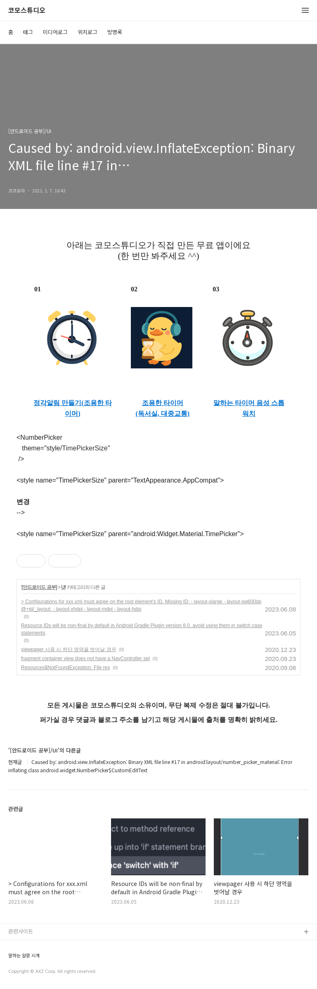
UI (63, 587)
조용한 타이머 (162, 402)
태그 (28, 32)
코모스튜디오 (26, 10)
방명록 (114, 32)
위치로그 (87, 32)
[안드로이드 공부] (39, 587)
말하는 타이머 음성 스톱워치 (248, 408)
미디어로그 (55, 32)
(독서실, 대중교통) (163, 413)
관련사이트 (20, 931)
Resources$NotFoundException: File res (65, 667)
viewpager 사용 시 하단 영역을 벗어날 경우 (68, 649)
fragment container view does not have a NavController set (85, 658)
